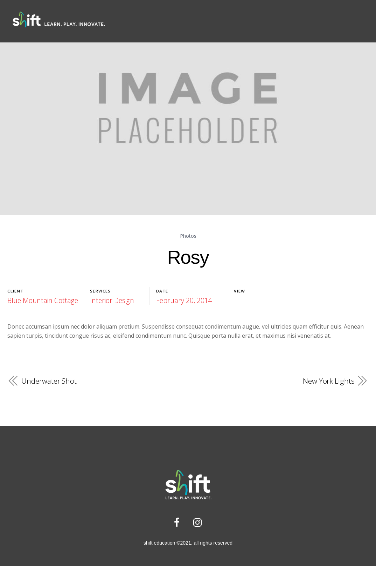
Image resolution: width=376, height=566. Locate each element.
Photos (188, 236)
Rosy (188, 256)
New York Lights (328, 380)
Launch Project (257, 300)
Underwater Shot (48, 380)
